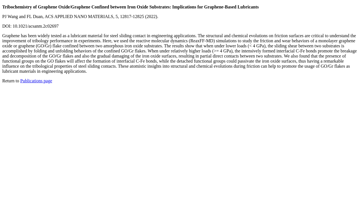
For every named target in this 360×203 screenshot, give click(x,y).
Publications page (36, 80)
